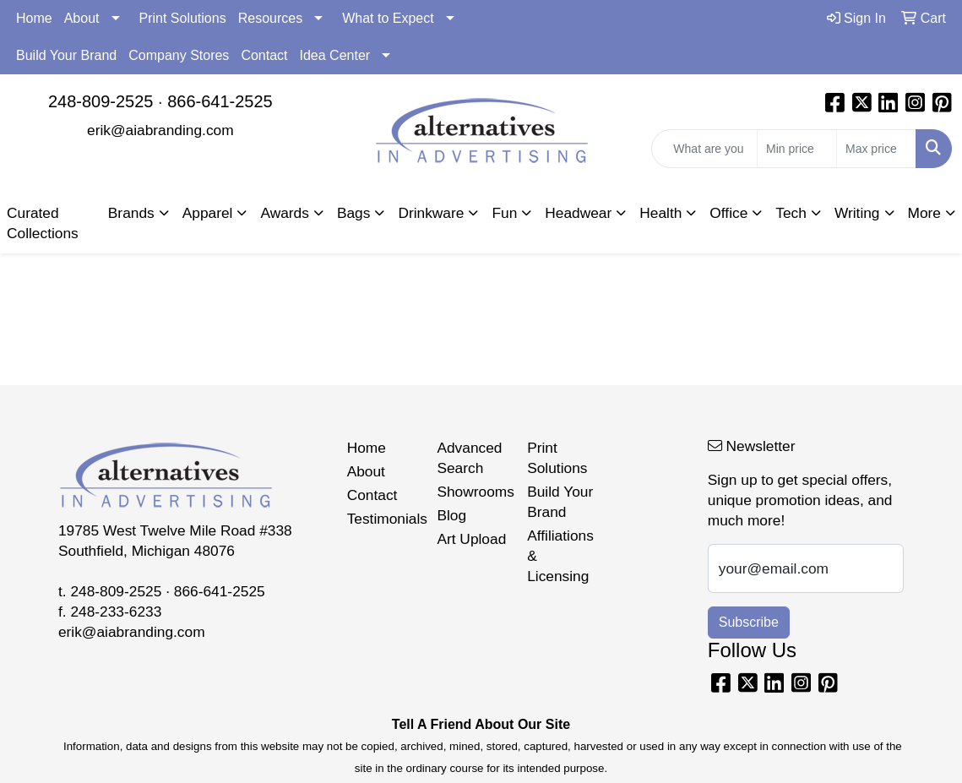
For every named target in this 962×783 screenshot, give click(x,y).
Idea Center (335, 55)
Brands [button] (131, 212)
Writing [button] (857, 212)
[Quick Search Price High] (876, 148)
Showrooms (472, 491)
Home (34, 18)
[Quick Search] (704, 148)
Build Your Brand (66, 55)
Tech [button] (791, 212)
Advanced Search (469, 457)
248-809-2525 (101, 101)
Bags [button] (354, 212)
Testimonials (382, 518)
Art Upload (471, 538)
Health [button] (660, 212)
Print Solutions (182, 18)
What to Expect (388, 18)
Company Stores (178, 55)
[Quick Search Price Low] (797, 148)
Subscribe (749, 622)
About (82, 18)
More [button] (924, 212)
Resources (270, 18)
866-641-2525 (220, 101)
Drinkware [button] (431, 212)
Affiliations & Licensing (560, 556)
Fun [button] (504, 212)
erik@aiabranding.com (160, 130)
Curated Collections (43, 223)
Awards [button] (284, 212)
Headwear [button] (578, 212)
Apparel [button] (207, 212)
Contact (264, 55)
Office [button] (728, 212)
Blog (451, 515)
